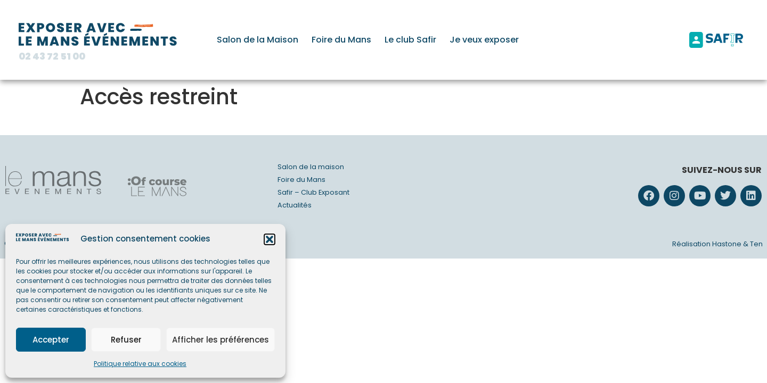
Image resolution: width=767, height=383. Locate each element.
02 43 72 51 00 (52, 56)
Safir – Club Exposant (313, 192)
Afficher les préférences (220, 339)
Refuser (126, 339)
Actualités (295, 205)
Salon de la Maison (257, 40)
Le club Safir (410, 40)
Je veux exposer (484, 40)
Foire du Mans (341, 40)
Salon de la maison (311, 166)
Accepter (50, 339)
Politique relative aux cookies (140, 363)
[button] (269, 239)
